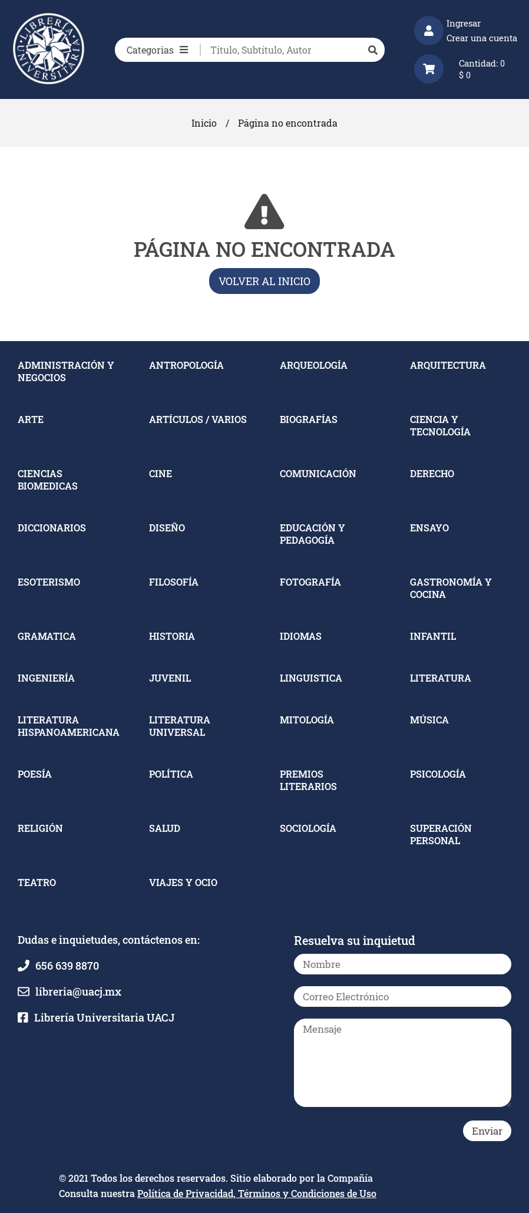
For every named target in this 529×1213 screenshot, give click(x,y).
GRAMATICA (47, 636)
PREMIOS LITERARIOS (308, 780)
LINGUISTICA (311, 678)
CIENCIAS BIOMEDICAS (48, 479)
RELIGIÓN (40, 828)
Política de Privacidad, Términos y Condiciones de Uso (256, 1193)
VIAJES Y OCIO (183, 882)
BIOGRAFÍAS (309, 419)
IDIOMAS (301, 636)
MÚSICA (429, 719)
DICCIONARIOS (52, 527)
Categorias (157, 50)
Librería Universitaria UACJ (104, 1017)
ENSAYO (429, 527)
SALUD (164, 828)
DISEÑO (167, 527)
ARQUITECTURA (448, 365)
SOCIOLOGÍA (308, 828)
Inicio (204, 123)
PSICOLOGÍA (438, 774)
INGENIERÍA (46, 678)
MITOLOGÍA (307, 719)
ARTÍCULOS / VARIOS (198, 419)
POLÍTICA (171, 774)
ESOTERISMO (49, 582)
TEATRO (37, 882)
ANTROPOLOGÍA (186, 365)
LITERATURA (440, 678)
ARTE (31, 419)
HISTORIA (172, 636)
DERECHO (432, 473)
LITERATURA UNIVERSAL (179, 725)
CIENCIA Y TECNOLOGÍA (440, 425)
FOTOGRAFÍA (310, 582)
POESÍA (35, 774)
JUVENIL (170, 678)
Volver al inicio (264, 281)
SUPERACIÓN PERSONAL (441, 834)
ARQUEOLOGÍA (314, 365)
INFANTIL (433, 636)
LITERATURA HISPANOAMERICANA (69, 725)
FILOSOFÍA (174, 582)
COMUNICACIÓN (318, 473)
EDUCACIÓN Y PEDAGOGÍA (312, 533)
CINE (160, 473)
